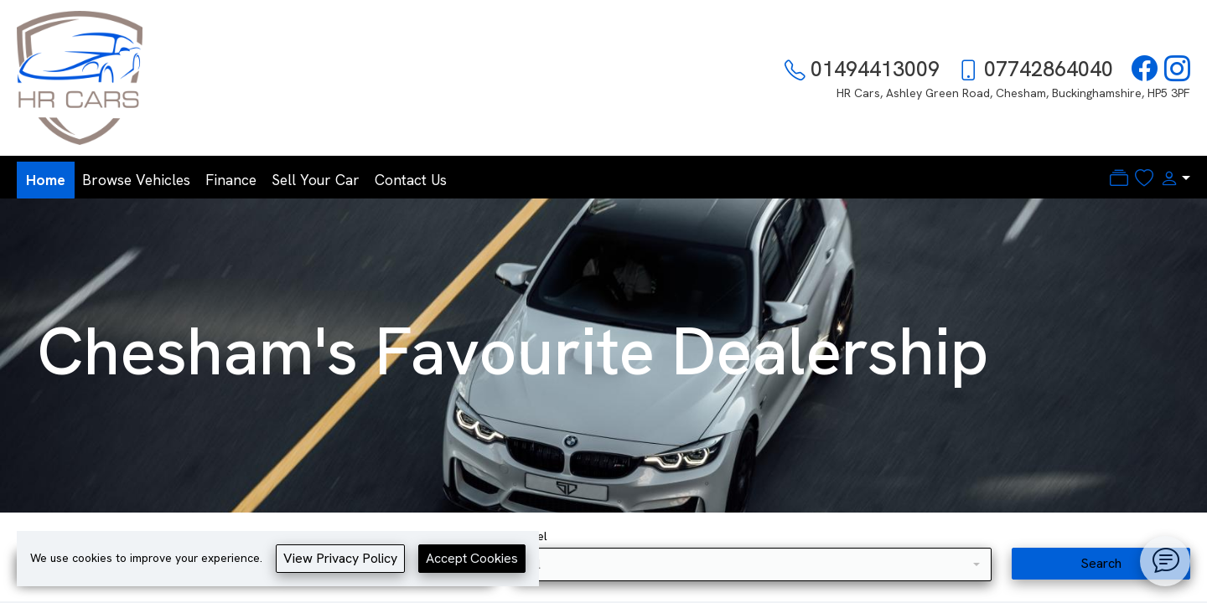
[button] (1171, 178)
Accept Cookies (472, 558)
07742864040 (1048, 68)
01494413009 (875, 68)
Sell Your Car (316, 179)
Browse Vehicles (136, 179)
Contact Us (411, 179)
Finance (230, 179)
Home (45, 179)
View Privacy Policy (340, 558)
